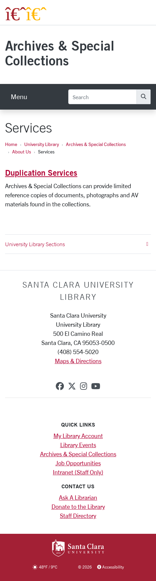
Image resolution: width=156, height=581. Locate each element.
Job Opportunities (78, 463)
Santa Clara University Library (78, 290)
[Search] (102, 96)
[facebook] (60, 386)
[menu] (19, 97)
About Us (21, 151)
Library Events (78, 444)
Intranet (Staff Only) (78, 472)
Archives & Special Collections (59, 52)
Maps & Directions (78, 360)
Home (11, 144)
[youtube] (95, 386)
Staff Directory (78, 515)
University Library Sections (76, 244)
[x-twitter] (72, 386)
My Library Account (78, 435)
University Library (41, 144)
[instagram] (83, 386)
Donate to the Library (78, 506)
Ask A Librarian (78, 497)
